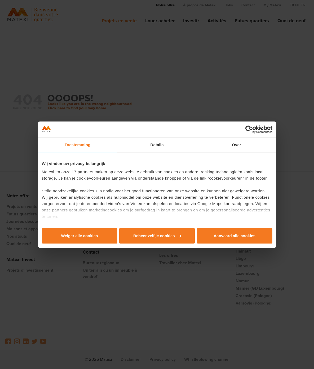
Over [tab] (236, 144)
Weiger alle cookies (79, 235)
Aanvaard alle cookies (234, 235)
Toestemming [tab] (78, 144)
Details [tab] (157, 144)
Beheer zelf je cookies (157, 235)
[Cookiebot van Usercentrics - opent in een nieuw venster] (249, 129)
